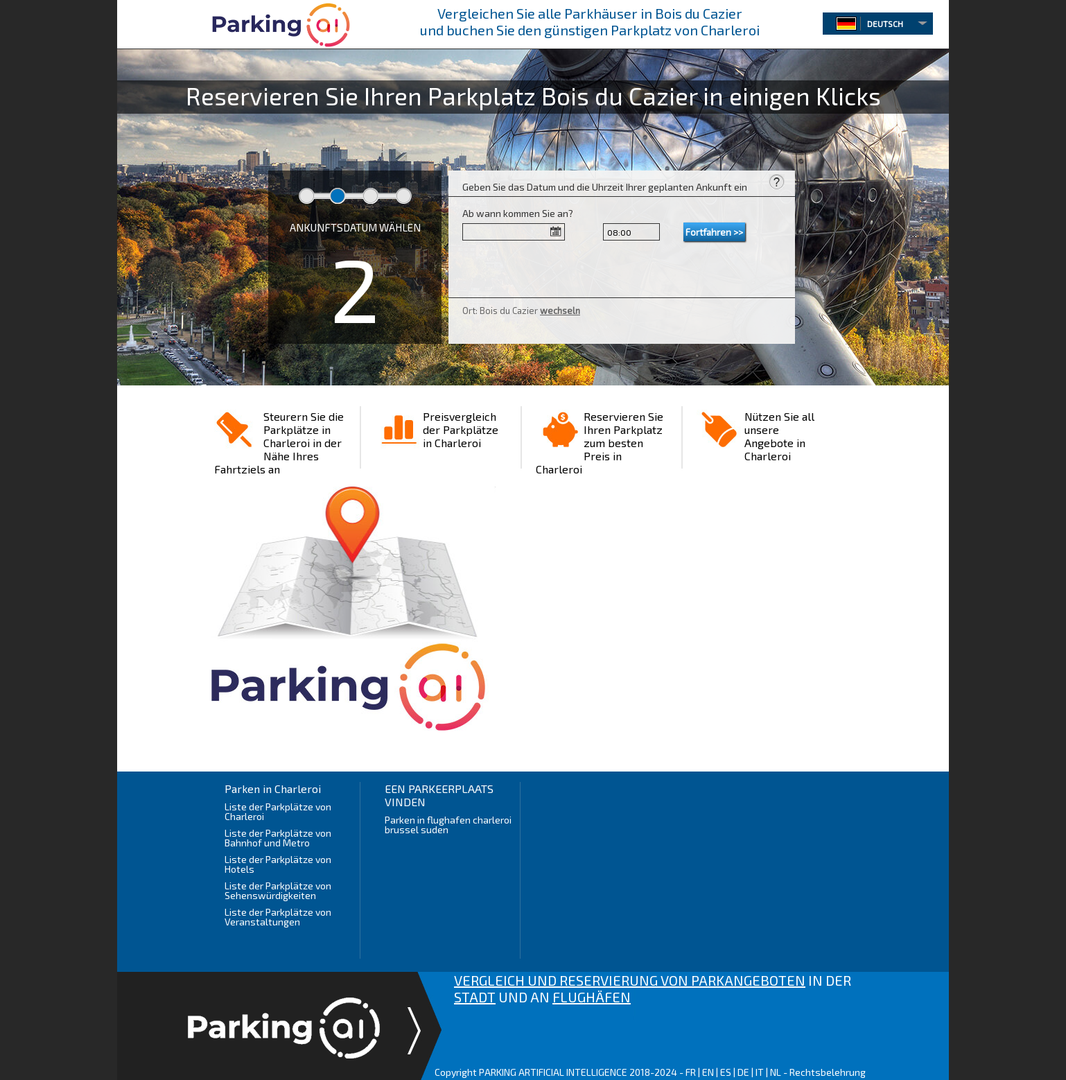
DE (743, 1072)
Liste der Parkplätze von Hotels (278, 864)
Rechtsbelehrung (827, 1072)
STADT (475, 996)
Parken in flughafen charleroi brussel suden (448, 824)
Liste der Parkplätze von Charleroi (278, 811)
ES (725, 1072)
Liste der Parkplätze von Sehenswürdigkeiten (278, 890)
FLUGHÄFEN (591, 996)
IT (759, 1072)
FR (690, 1072)
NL (775, 1072)
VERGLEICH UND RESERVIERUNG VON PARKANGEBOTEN (629, 980)
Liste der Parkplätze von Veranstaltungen (278, 916)
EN (708, 1072)
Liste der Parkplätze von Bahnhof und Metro (278, 837)
